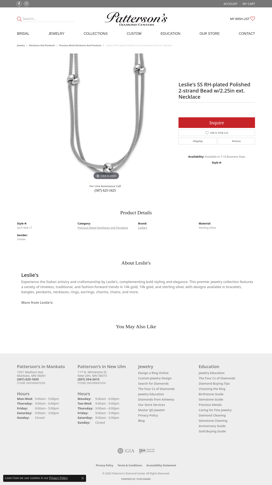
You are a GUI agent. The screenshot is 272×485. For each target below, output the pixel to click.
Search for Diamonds (153, 383)
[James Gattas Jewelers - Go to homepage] (136, 18)
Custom (134, 33)
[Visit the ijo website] (147, 451)
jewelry (21, 45)
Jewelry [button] (56, 33)
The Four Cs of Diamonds (156, 389)
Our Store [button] (210, 33)
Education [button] (170, 33)
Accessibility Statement (161, 465)
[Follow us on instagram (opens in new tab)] (26, 3)
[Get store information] (31, 383)
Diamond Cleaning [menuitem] (212, 415)
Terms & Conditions (130, 465)
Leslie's (142, 228)
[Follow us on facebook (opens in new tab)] (19, 3)
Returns (236, 141)
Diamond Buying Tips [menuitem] (214, 383)
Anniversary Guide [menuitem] (212, 426)
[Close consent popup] (82, 478)
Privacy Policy (148, 415)
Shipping (198, 141)
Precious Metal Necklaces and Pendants (80, 45)
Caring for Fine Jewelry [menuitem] (215, 410)
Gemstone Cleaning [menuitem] (213, 421)
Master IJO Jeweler (151, 410)
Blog (141, 421)
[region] (106, 117)
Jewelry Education (151, 394)
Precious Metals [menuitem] (210, 405)
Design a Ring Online (153, 373)
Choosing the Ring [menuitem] (212, 389)
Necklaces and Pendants (42, 45)
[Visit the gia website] (126, 451)
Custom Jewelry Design (155, 378)
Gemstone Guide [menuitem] (211, 399)
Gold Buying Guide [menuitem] (212, 431)
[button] (230, 3)
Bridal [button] (23, 33)
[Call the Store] (28, 379)
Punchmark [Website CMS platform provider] (144, 479)
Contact (247, 33)
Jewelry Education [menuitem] (212, 373)
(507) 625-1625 (105, 190)
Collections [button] (96, 33)
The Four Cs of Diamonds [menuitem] (217, 378)
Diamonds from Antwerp (156, 399)
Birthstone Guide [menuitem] (211, 394)
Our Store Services (151, 405)
